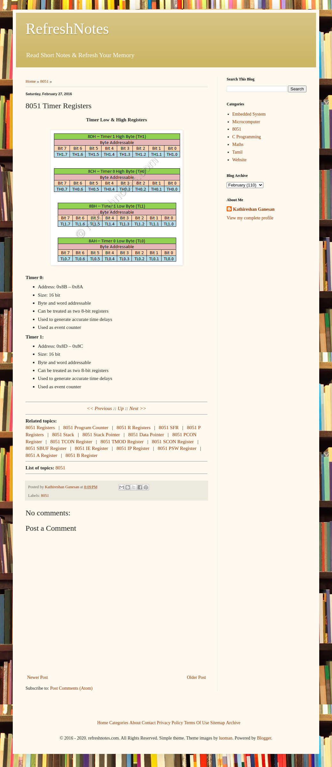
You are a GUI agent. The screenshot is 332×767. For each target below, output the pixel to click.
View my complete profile (250, 218)
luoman (225, 738)
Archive (233, 722)
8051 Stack (63, 434)
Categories (118, 722)
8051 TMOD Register (122, 441)
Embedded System (249, 114)
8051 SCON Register (173, 441)
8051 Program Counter (85, 427)
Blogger (264, 738)
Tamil (237, 152)
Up (121, 408)
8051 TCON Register (71, 441)
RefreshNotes (67, 28)
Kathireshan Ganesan (254, 209)
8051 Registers (40, 427)
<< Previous (99, 408)
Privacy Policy (170, 722)
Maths (238, 144)
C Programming (246, 136)
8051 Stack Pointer (101, 434)
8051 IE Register (91, 448)
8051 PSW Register (177, 448)
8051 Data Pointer (146, 434)
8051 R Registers (133, 427)
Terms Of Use (196, 722)
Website (239, 159)
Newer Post (37, 677)
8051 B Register (81, 455)
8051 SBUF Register (46, 448)
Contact (149, 722)
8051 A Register (41, 455)
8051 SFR (169, 427)
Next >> (137, 408)
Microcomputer (246, 121)
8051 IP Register (133, 448)
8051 (44, 81)
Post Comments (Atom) (71, 688)
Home (31, 81)
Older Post (196, 677)
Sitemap (217, 722)
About (135, 722)
